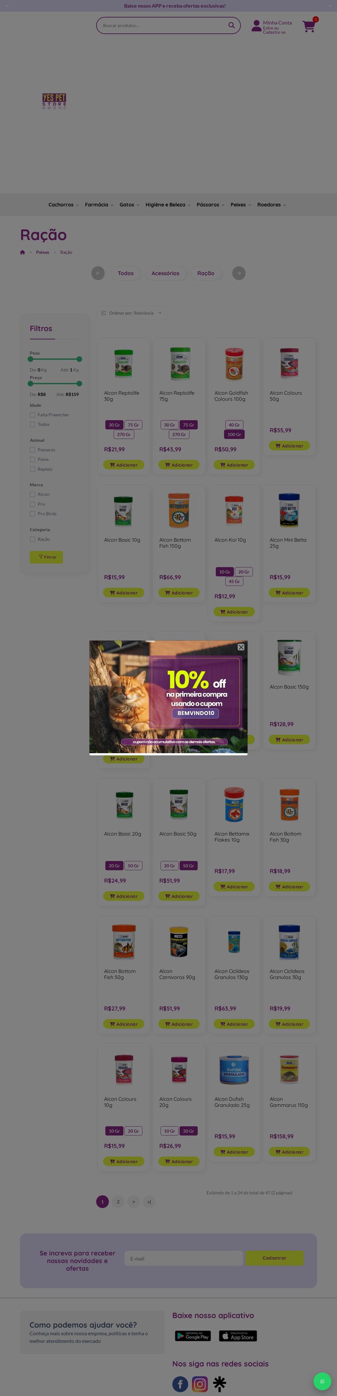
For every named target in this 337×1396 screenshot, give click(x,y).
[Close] (241, 647)
